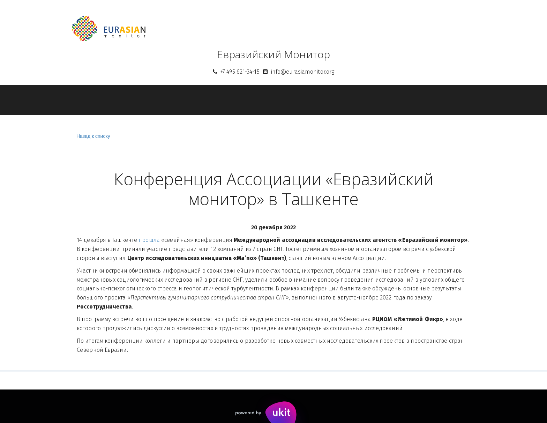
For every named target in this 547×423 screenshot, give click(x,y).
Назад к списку (92, 136)
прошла (149, 240)
